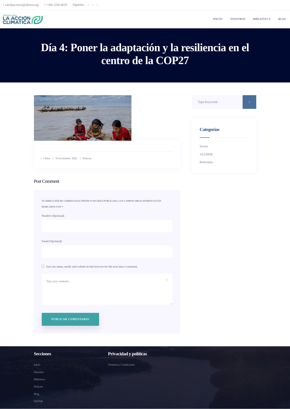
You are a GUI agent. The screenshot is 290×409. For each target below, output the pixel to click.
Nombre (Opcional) (54, 215)
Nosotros (237, 19)
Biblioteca (262, 19)
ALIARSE (206, 153)
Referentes (207, 161)
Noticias (94, 158)
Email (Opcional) (53, 241)
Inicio (217, 19)
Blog (282, 19)
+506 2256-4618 (60, 5)
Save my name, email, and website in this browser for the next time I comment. (99, 267)
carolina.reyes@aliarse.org (22, 5)
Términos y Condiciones (123, 365)
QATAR (38, 401)
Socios (204, 145)
